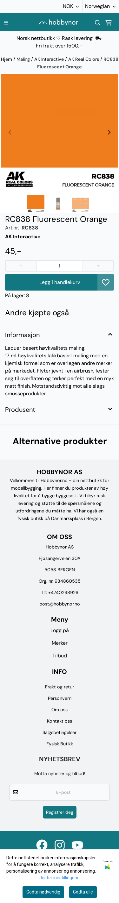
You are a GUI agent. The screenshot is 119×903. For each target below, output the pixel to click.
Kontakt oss (59, 721)
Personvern (59, 698)
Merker (60, 643)
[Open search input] (98, 23)
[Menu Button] (6, 23)
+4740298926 (63, 592)
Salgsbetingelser (59, 732)
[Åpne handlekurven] (108, 22)
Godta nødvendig (43, 891)
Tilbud (59, 655)
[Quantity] (59, 266)
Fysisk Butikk (59, 744)
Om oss (59, 709)
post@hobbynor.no (59, 604)
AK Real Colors (84, 59)
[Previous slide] (10, 132)
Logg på (59, 630)
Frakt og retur (59, 687)
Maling (24, 59)
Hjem (7, 59)
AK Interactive (49, 59)
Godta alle (83, 891)
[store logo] (58, 22)
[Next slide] (109, 132)
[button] (105, 282)
